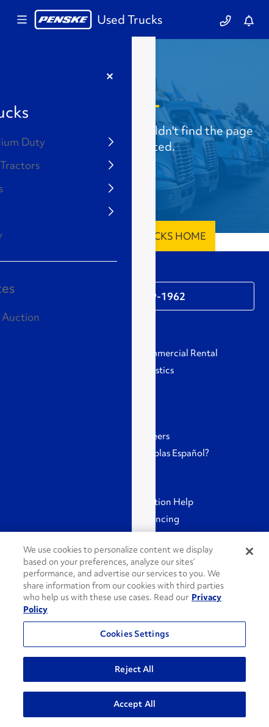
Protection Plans (49, 519)
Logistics (155, 370)
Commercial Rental (177, 353)
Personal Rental (47, 353)
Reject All (134, 669)
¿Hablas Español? (173, 453)
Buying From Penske (57, 502)
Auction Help (165, 502)
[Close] (249, 551)
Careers (153, 436)
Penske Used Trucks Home (134, 236)
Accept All (134, 703)
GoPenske (35, 436)
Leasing (30, 370)
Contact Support (61, 272)
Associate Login (48, 453)
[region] (134, 629)
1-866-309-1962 (145, 296)
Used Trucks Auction (58, 387)
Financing (158, 519)
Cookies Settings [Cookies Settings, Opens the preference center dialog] (134, 633)
